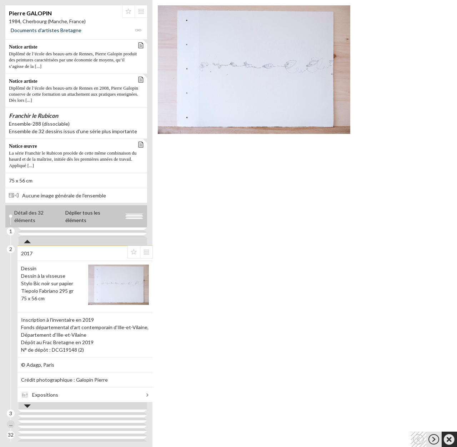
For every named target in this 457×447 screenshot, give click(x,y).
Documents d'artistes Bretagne (46, 30)
